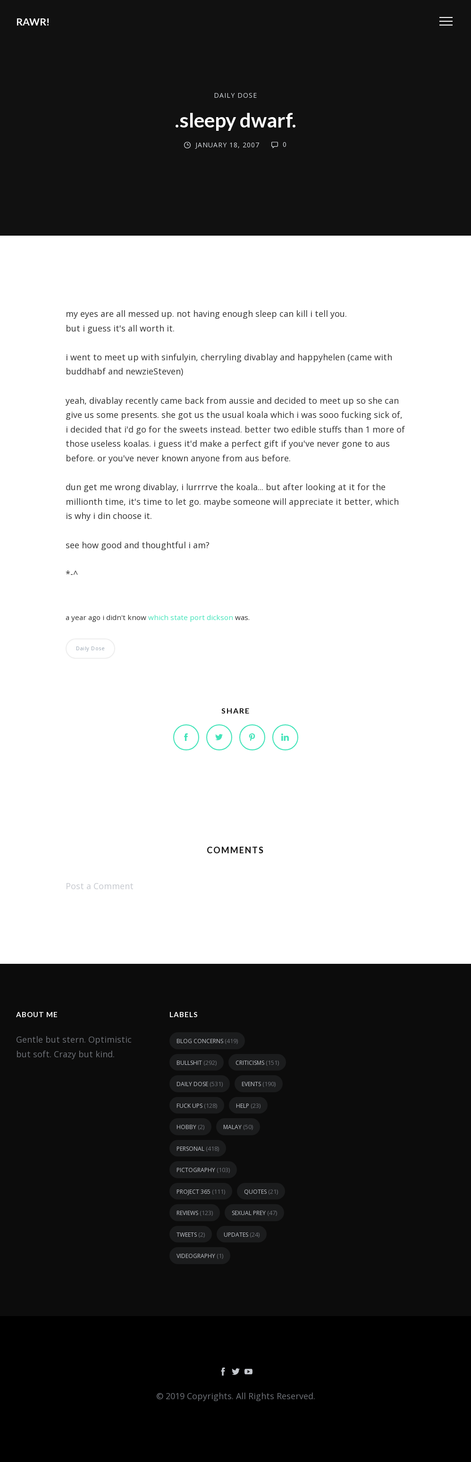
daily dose (235, 95)
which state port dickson (190, 617)
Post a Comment (100, 886)
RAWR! (33, 21)
